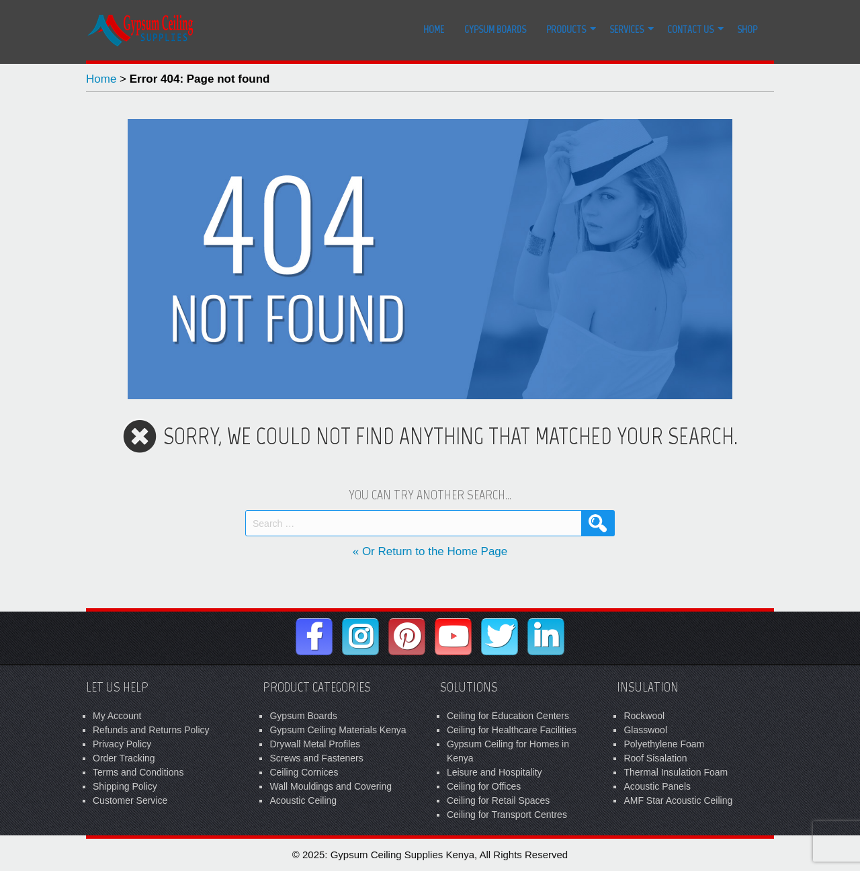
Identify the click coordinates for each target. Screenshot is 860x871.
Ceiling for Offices (484, 786)
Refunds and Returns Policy (151, 729)
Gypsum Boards (495, 30)
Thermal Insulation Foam (676, 772)
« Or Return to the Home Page (430, 551)
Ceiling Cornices (303, 772)
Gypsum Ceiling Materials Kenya (337, 729)
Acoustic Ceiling (303, 800)
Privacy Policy (122, 744)
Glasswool (645, 729)
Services (626, 30)
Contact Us (690, 30)
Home (433, 30)
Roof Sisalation (655, 758)
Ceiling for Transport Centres (507, 814)
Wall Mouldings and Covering (330, 786)
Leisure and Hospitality (494, 772)
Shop (747, 30)
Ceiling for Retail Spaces (498, 800)
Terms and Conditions (138, 772)
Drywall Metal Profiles (314, 744)
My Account (117, 715)
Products (566, 30)
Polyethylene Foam (664, 744)
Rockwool (644, 715)
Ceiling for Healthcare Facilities (511, 729)
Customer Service (130, 800)
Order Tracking (124, 758)
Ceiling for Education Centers (508, 715)
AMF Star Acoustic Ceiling (678, 800)
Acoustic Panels (657, 786)
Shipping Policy (125, 786)
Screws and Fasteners (316, 758)
